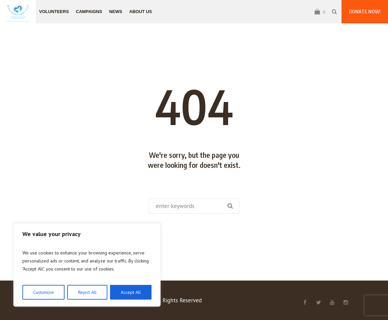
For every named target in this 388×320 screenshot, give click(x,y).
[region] (87, 265)
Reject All (87, 292)
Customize (43, 292)
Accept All (131, 292)
